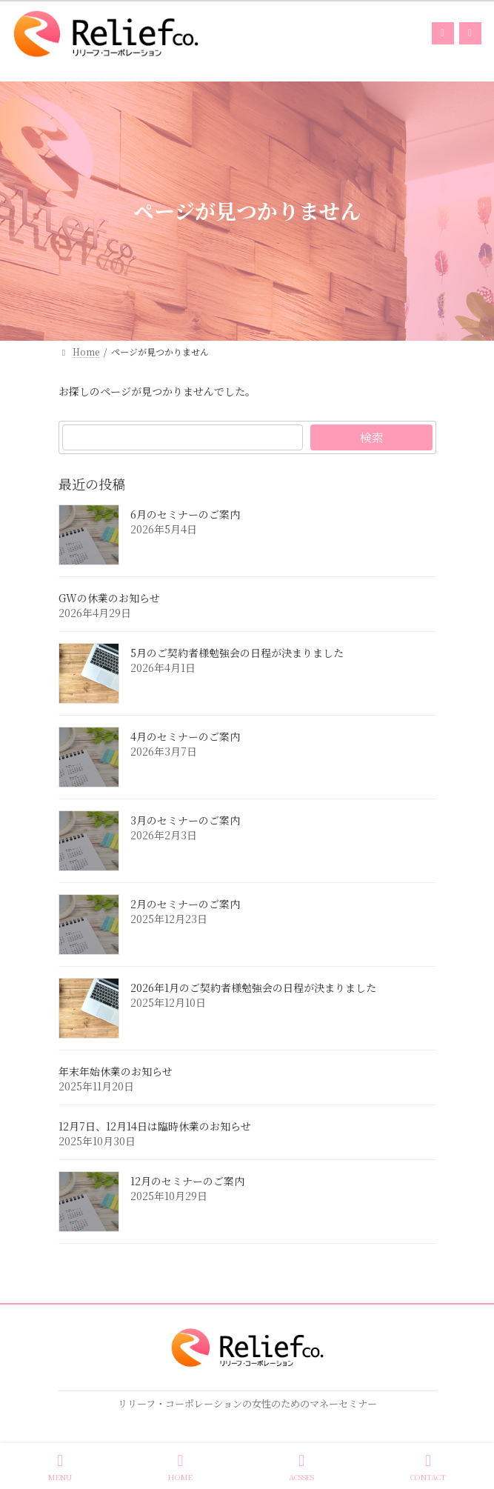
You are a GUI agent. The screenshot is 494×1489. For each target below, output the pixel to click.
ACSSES (301, 1467)
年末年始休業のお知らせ (116, 1072)
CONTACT (428, 1467)
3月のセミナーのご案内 (185, 820)
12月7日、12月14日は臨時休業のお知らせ (155, 1126)
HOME (180, 1467)
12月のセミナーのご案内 (187, 1181)
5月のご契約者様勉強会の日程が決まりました (237, 653)
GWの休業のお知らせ (109, 598)
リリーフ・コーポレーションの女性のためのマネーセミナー (247, 1403)
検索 (371, 437)
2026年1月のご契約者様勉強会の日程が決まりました (253, 988)
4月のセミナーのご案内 (185, 737)
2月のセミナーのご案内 (185, 904)
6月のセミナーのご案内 (185, 514)
